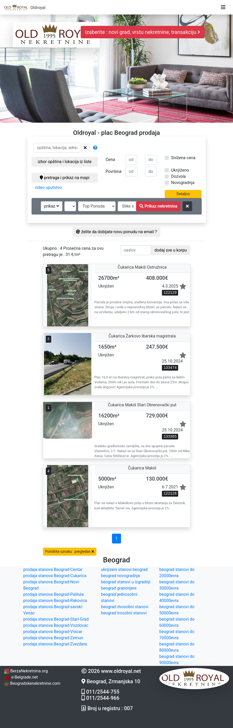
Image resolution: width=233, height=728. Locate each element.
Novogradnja (182, 182)
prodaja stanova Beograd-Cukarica (54, 575)
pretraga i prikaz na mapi (64, 177)
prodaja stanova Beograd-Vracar (52, 631)
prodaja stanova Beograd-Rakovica (55, 600)
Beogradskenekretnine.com (32, 683)
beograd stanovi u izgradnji (125, 581)
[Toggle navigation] (223, 7)
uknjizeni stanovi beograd (124, 569)
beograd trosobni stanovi (124, 613)
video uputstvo (48, 187)
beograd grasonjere (118, 588)
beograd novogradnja (120, 575)
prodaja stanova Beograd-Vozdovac (55, 625)
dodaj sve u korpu (170, 250)
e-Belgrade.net (21, 677)
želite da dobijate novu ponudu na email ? (116, 231)
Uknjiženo (180, 170)
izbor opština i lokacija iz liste (65, 161)
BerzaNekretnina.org (26, 670)
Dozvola (178, 176)
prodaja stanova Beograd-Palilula (53, 594)
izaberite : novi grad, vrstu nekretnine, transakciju (142, 32)
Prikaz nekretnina (158, 206)
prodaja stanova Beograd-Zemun (53, 637)
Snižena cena (183, 157)
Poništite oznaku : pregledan (69, 551)
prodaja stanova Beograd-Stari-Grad (56, 619)
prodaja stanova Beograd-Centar (52, 569)
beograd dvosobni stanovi (124, 606)
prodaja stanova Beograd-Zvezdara (55, 644)
